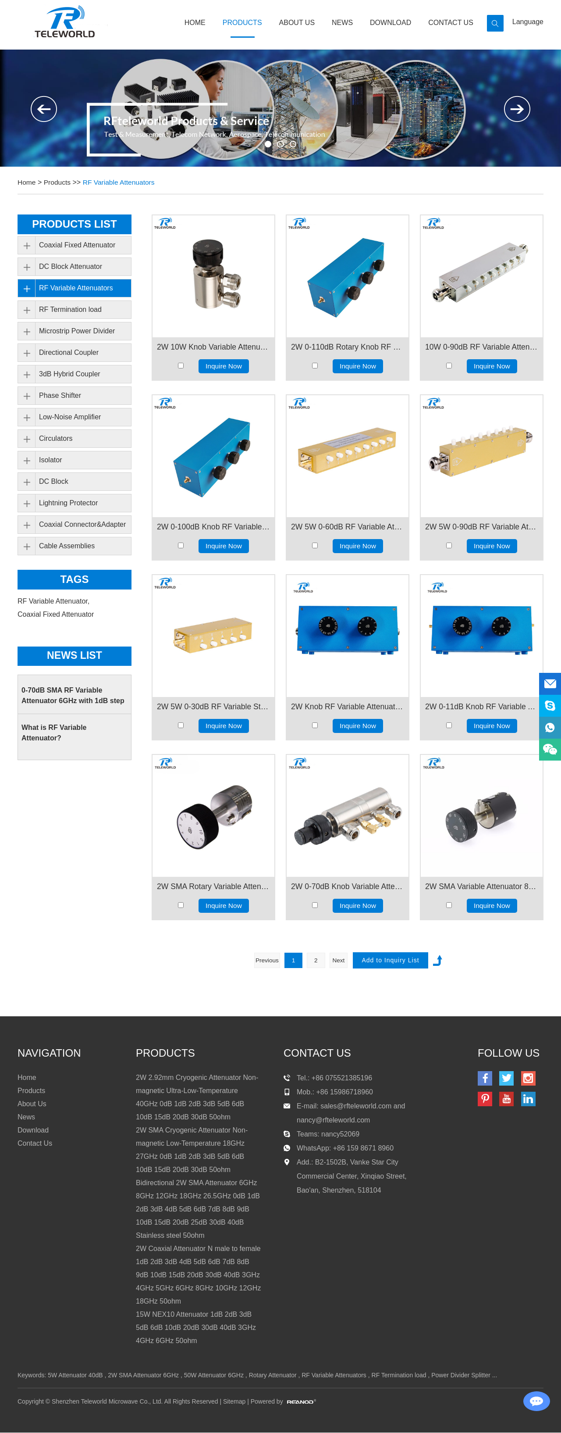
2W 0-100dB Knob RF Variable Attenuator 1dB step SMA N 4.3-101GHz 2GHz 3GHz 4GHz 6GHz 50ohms (213, 526)
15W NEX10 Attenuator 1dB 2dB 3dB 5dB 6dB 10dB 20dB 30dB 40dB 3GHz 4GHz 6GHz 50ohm (196, 1328)
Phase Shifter (60, 395)
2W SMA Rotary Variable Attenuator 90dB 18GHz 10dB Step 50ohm (213, 886)
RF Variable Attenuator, (55, 601)
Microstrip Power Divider (77, 331)
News (342, 22)
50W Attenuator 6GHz (214, 1375)
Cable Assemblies (67, 546)
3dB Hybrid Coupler (69, 374)
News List (74, 656)
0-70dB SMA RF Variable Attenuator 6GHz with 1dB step (72, 696)
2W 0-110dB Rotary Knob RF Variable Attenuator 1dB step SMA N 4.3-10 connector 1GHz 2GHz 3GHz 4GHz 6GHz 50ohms (347, 347)
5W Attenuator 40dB (75, 1375)
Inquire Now (223, 366)
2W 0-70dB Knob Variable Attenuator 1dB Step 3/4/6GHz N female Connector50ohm (347, 886)
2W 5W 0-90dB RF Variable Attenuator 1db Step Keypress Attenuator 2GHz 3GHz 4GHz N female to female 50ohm (481, 526)
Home (195, 22)
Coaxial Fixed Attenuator (77, 245)
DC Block (53, 481)
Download (390, 22)
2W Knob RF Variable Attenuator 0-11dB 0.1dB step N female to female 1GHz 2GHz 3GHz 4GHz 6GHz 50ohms (347, 706)
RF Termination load (70, 309)
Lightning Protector (68, 503)
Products (242, 22)
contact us (317, 1053)
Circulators (55, 438)
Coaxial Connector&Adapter (82, 524)
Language (527, 21)
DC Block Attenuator (70, 266)
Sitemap (234, 1401)
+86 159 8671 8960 (363, 1148)
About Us (297, 22)
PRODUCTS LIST (74, 224)
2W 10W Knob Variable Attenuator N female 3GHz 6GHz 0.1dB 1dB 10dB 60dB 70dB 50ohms (213, 347)
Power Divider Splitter (460, 1375)
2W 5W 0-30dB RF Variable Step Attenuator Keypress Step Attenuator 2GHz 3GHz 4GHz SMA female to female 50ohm (213, 706)
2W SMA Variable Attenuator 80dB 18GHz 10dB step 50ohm (481, 886)
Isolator (50, 460)
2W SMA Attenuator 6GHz (143, 1375)
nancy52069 (340, 1134)
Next (340, 960)
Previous (265, 960)
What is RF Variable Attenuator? (53, 733)
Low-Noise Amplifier (70, 417)
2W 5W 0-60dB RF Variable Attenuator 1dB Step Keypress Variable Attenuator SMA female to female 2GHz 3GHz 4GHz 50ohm (347, 526)
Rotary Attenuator (273, 1375)
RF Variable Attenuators (121, 182)
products (165, 1053)
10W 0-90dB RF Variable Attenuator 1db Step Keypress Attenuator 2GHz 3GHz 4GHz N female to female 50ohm (481, 347)
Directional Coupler (69, 352)
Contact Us (450, 22)
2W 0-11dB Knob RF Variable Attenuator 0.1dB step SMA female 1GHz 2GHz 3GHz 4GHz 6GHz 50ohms (481, 706)
